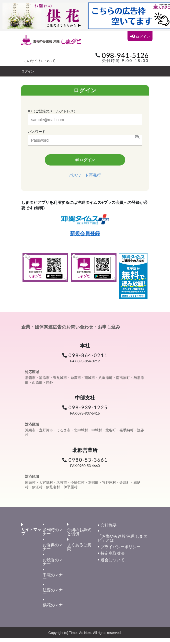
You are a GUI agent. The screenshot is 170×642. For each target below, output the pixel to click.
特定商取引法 (112, 553)
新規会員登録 (85, 233)
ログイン (140, 36)
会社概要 (108, 525)
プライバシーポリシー (120, 546)
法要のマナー (53, 591)
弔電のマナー (53, 576)
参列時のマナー (53, 531)
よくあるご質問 (79, 546)
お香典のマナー (53, 546)
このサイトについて (39, 60)
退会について (112, 559)
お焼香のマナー (53, 561)
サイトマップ (31, 531)
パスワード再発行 (85, 175)
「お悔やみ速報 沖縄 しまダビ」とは (122, 538)
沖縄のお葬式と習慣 (79, 531)
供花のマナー (53, 606)
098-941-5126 (125, 55)
